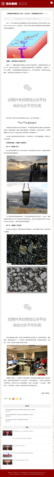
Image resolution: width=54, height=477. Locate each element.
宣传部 (23, 472)
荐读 (27, 427)
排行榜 (27, 406)
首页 (6, 9)
